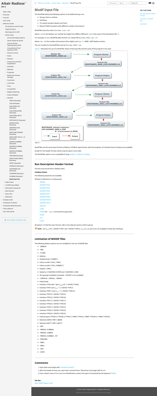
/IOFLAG (43, 206)
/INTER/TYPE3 (45, 185)
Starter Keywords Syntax (15, 40)
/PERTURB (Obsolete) (16, 156)
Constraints (11, 80)
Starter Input (9, 35)
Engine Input (9, 182)
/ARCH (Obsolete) (15, 100)
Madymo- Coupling (80, 154)
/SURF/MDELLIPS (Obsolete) (14, 170)
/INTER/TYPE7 (45, 194)
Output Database (12, 95)
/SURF (42, 215)
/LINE (42, 209)
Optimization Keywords (12, 188)
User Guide (6, 20)
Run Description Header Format (147, 14)
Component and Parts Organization (14, 62)
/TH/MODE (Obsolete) (16, 173)
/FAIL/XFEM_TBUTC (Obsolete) (15, 116)
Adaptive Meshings (13, 92)
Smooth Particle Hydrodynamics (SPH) (14, 44)
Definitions (8, 197)
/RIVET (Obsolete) (15, 163)
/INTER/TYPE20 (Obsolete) (14, 124)
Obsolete (10, 98)
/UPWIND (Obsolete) (16, 176)
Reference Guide (8, 23)
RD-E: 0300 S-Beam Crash (44, 383)
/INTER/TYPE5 (45, 188)
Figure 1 (38, 49)
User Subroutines (8, 211)
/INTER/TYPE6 (45, 191)
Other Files (8, 194)
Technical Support (105, 392)
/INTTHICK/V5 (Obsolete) (17, 120)
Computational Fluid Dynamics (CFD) (13, 49)
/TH (41, 218)
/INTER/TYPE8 (45, 197)
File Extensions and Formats (14, 26)
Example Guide (8, 200)
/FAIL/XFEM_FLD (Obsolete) (14, 107)
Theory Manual (8, 208)
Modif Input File (14, 179)
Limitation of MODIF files (146, 20)
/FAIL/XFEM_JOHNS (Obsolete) (15, 112)
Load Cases (10, 83)
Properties (10, 72)
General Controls (12, 53)
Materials (10, 69)
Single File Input (10, 29)
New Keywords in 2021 (12, 32)
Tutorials (6, 18)
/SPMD (42, 212)
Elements (10, 59)
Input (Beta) (12, 185)
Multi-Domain (9, 191)
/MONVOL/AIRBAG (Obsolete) (15, 142)
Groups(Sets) (11, 89)
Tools (9, 86)
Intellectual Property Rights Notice (87, 392)
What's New (7, 12)
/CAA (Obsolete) (14, 103)
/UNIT (42, 221)
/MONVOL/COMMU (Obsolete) (15, 147)
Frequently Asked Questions (12, 206)
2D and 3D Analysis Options (16, 38)
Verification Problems (10, 203)
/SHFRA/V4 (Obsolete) (16, 166)
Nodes (9, 56)
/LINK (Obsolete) (14, 128)
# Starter (67, 367)
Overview (6, 15)
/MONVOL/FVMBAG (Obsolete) (15, 152)
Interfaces (10, 66)
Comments (143, 24)
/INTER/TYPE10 (45, 200)
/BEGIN (42, 182)
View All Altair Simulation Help (16, 220)
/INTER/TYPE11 (45, 203)
